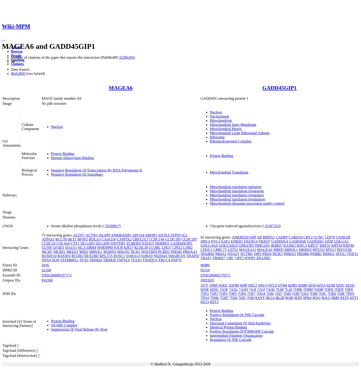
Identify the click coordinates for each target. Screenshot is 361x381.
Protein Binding (62, 154)
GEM (329, 241)
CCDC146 (156, 239)
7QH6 (214, 298)
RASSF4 (64, 256)
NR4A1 (221, 254)
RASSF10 (49, 256)
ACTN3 (92, 235)
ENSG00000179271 (215, 275)
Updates (17, 64)
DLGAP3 (88, 243)
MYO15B (344, 250)
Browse (17, 51)
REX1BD (91, 256)
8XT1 (354, 298)
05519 (205, 270)
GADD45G (315, 241)
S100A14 (133, 256)
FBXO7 (265, 241)
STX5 (84, 260)
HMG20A (262, 245)
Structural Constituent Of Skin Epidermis (240, 323)
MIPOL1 (95, 252)
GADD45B (297, 241)
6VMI (282, 285)
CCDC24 (48, 243)
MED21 (73, 252)
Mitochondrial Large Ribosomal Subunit (240, 133)
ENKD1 (237, 241)
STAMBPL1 (69, 260)
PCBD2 (164, 252)
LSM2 (187, 248)
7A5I (252, 289)
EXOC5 (148, 243)
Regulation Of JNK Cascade (231, 340)
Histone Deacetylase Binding (72, 158)
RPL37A (106, 256)
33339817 (112, 226)
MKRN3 (305, 250)
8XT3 (214, 302)
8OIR (289, 298)
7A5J (261, 289)
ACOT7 (79, 235)
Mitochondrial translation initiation (236, 187)
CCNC (319, 237)
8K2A (270, 298)
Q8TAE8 (207, 280)
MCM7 (47, 252)
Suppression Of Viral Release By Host (79, 329)
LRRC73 (220, 250)
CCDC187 (189, 239)
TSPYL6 (123, 260)
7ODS (328, 289)
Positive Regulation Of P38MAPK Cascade (242, 331)
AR (259, 237)
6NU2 (252, 285)
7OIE (341, 294)
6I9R (243, 285)
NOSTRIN (149, 252)
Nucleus (57, 127)
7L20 (288, 289)
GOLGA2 (341, 241)
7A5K (270, 289)
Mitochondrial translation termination (237, 199)
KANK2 (289, 245)
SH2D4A (160, 256)
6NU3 (262, 285)
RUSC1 (119, 256)
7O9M (308, 289)
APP (252, 237)
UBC (230, 258)
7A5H (243, 289)
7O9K (297, 289)
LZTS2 (232, 250)
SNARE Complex (64, 325)
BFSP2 (83, 239)
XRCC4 (164, 260)
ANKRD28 (240, 237)
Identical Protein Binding (228, 327)
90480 (205, 265)
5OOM (234, 285)
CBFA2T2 (140, 239)
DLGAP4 (103, 243)
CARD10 (295, 237)
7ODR (318, 289)
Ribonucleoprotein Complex (231, 141)
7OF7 (251, 294)
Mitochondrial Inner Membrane (233, 125)
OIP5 (258, 254)
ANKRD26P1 (121, 235)
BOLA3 (95, 239)
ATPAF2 (48, 239)
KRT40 (348, 245)
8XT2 (205, 302)
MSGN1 (123, 252)
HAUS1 (71, 248)
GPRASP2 (246, 245)
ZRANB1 (263, 258)
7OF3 (214, 294)
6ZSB (331, 285)
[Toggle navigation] (4, 40)
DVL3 (215, 241)
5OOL (223, 285)
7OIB (313, 294)
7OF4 (223, 294)
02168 (46, 270)
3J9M (213, 285)
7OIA (304, 294)
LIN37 (167, 248)
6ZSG (214, 289)
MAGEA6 (121, 88)
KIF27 (129, 248)
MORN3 (109, 252)
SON (55, 260)
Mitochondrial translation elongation (237, 191)
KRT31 (325, 245)
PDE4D (176, 252)
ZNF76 (176, 260)
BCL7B (61, 239)
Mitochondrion (221, 120)
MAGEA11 (247, 250)
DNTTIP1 (118, 243)
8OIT (298, 298)
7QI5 (242, 298)
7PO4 (205, 298)
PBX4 (266, 254)
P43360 (47, 280)
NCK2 (135, 252)
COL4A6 (63, 243)
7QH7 (224, 298)
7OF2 (205, 294)
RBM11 (329, 254)
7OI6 (270, 294)
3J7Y (204, 285)
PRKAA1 (190, 252)
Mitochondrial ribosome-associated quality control (247, 203)
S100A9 (147, 256)
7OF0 (349, 289)
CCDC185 (173, 239)
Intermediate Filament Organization (236, 335)
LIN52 (177, 248)
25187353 (272, 226)
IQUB (118, 248)
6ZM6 (302, 285)
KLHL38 (141, 248)
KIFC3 (302, 245)
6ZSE (205, 289)
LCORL (155, 248)
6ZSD (350, 285)
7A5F (224, 289)
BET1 (72, 239)
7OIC (322, 294)
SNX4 (46, 260)
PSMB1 (316, 254)
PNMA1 (290, 254)
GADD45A (279, 241)
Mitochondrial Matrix (226, 129)
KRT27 (313, 245)
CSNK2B (343, 237)
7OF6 (242, 294)
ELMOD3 (133, 243)
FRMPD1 (162, 243)
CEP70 (330, 237)
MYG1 (331, 250)
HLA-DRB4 (87, 248)
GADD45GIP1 (279, 88)
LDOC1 (207, 250)
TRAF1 (206, 258)
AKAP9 (104, 235)
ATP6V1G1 (179, 235)
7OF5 (232, 294)
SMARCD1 (177, 256)
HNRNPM (105, 248)
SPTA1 (340, 254)
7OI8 (287, 294)
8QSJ (316, 298)
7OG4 (260, 294)
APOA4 (138, 235)
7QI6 (250, 298)
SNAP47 (193, 256)
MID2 (83, 252)
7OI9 (295, 294)
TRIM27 (219, 258)
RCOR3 (78, 256)
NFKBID (207, 254)
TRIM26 (95, 260)
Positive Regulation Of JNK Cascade (237, 315)
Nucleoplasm (219, 116)
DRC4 (205, 241)
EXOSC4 (251, 241)
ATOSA (163, 235)
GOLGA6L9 (228, 245)
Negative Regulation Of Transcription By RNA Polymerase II (96, 170)
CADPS (282, 237)
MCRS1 (59, 252)
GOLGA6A (209, 245)
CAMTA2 (124, 239)
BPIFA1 (269, 237)
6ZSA (321, 285)
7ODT (339, 289)
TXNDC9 (150, 260)
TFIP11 (352, 254)
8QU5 (325, 298)
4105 (45, 265)
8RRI (335, 298)
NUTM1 (246, 254)
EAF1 (225, 241)
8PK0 (307, 298)
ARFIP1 (151, 235)
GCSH (47, 248)
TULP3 (136, 260)
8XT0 (344, 298)
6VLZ (272, 285)
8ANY (260, 298)
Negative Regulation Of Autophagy (77, 174)
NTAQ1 (233, 254)
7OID (332, 294)
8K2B (280, 298)
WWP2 (250, 258)
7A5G (233, 289)
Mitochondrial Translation (229, 172)
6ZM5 (292, 285)
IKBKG (276, 245)
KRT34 (336, 245)
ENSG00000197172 (57, 275)
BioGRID (18, 74)
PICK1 (277, 254)
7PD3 (350, 294)
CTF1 (75, 243)
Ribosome (217, 137)
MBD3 (278, 250)
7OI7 (278, 294)
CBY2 (308, 237)
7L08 (280, 289)
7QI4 (233, 298)
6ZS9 (312, 285)
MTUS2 (319, 250)
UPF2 (239, 258)
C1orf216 (109, 239)
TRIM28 (109, 260)
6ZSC (340, 285)
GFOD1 (58, 248)
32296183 (126, 57)
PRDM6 (303, 254)
